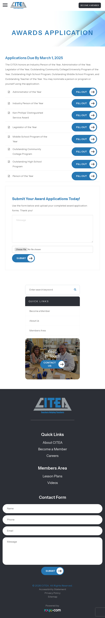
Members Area (37, 330)
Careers (52, 456)
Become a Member (90, 5)
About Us (34, 320)
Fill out (81, 91)
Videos (52, 483)
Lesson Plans (52, 476)
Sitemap (52, 596)
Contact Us (49, 364)
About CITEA (52, 443)
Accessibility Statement (52, 589)
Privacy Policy (52, 593)
